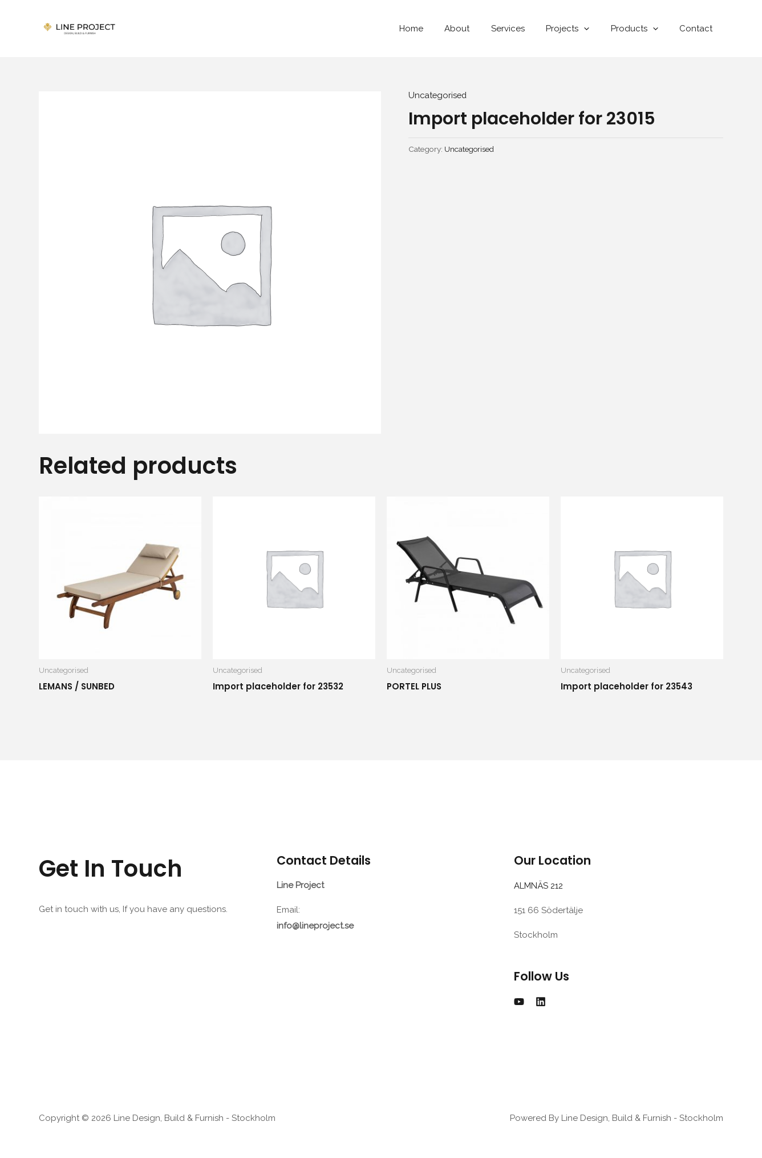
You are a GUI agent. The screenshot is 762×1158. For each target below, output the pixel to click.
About (476, 28)
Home (435, 28)
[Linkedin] (541, 1001)
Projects (578, 28)
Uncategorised (438, 95)
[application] (594, 28)
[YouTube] (519, 1001)
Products (640, 28)
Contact (698, 28)
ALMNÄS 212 (541, 886)
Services (523, 28)
